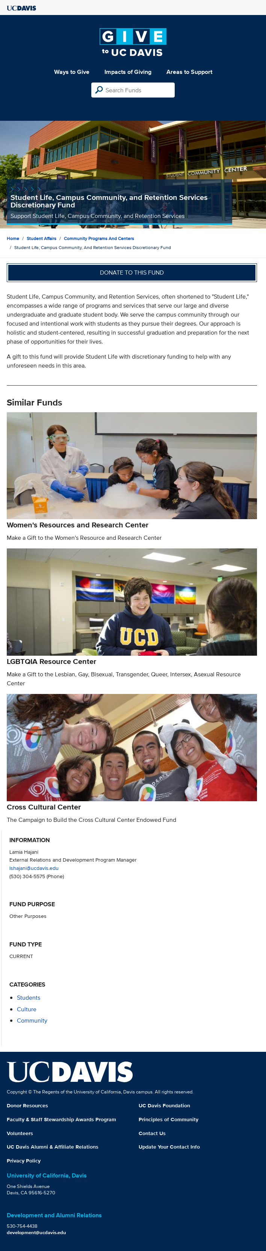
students (28, 997)
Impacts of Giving (127, 72)
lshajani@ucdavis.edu (34, 868)
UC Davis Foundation (164, 1105)
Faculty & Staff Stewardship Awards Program (61, 1119)
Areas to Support (189, 72)
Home (13, 238)
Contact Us (152, 1133)
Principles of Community (168, 1119)
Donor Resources (27, 1105)
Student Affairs (41, 238)
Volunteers (20, 1133)
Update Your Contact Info (169, 1146)
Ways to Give (71, 72)
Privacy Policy (24, 1160)
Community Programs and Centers (99, 238)
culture (26, 1009)
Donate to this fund (132, 272)
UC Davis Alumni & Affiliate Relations (52, 1146)
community (32, 1020)
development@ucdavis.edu (36, 1232)
